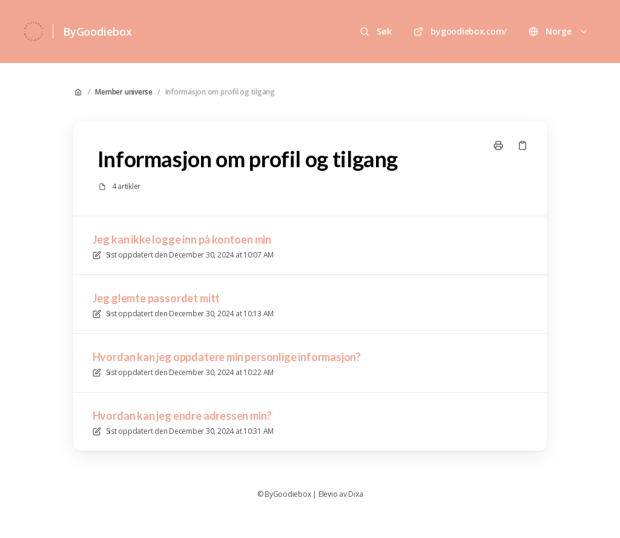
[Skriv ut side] (498, 145)
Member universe (123, 92)
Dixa (355, 494)
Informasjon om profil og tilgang (220, 92)
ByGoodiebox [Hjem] (97, 31)
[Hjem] (33, 31)
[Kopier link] (522, 145)
